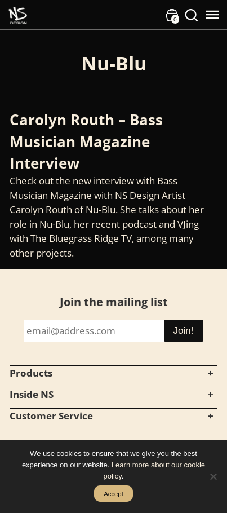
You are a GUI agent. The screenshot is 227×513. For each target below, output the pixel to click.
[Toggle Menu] (212, 15)
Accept (113, 493)
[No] (213, 476)
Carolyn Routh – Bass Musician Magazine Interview (86, 141)
